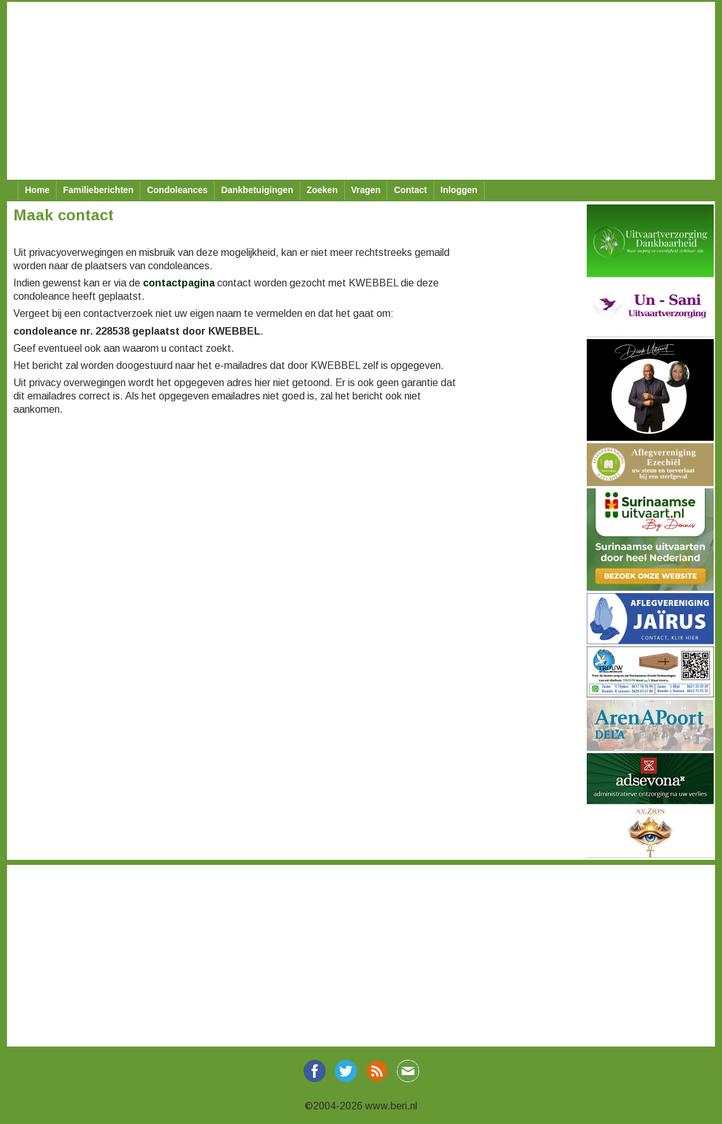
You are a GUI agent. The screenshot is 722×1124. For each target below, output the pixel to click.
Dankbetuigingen (257, 190)
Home (37, 190)
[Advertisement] (356, 91)
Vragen (366, 190)
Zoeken (322, 190)
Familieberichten (98, 190)
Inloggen (459, 190)
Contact (410, 190)
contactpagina (179, 283)
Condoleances (177, 190)
